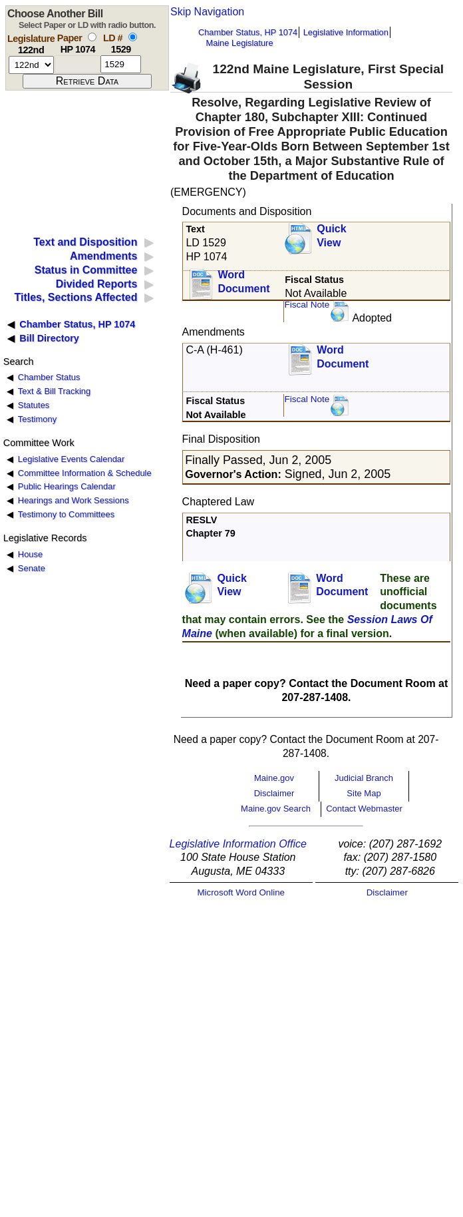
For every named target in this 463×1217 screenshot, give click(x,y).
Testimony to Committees (66, 514)
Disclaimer (274, 793)
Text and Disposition (85, 242)
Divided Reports (97, 284)
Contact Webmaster (364, 809)
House (30, 554)
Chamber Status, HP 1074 (247, 32)
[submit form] (87, 81)
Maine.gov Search (276, 809)
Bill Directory (49, 338)
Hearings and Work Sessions (73, 500)
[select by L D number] (132, 37)
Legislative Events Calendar (71, 459)
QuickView (331, 235)
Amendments (103, 256)
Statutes (34, 405)
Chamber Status (49, 377)
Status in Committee (86, 270)
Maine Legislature (239, 43)
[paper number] (77, 64)
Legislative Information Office (238, 844)
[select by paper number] (92, 37)
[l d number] (120, 64)
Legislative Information (345, 32)
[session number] (31, 65)
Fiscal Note (306, 305)
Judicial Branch (364, 778)
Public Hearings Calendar (67, 486)
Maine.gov (274, 778)
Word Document (243, 281)
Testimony (37, 419)
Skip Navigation (207, 11)
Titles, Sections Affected (75, 297)
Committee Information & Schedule (85, 473)
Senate (31, 568)
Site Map (364, 793)
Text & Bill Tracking (54, 391)
